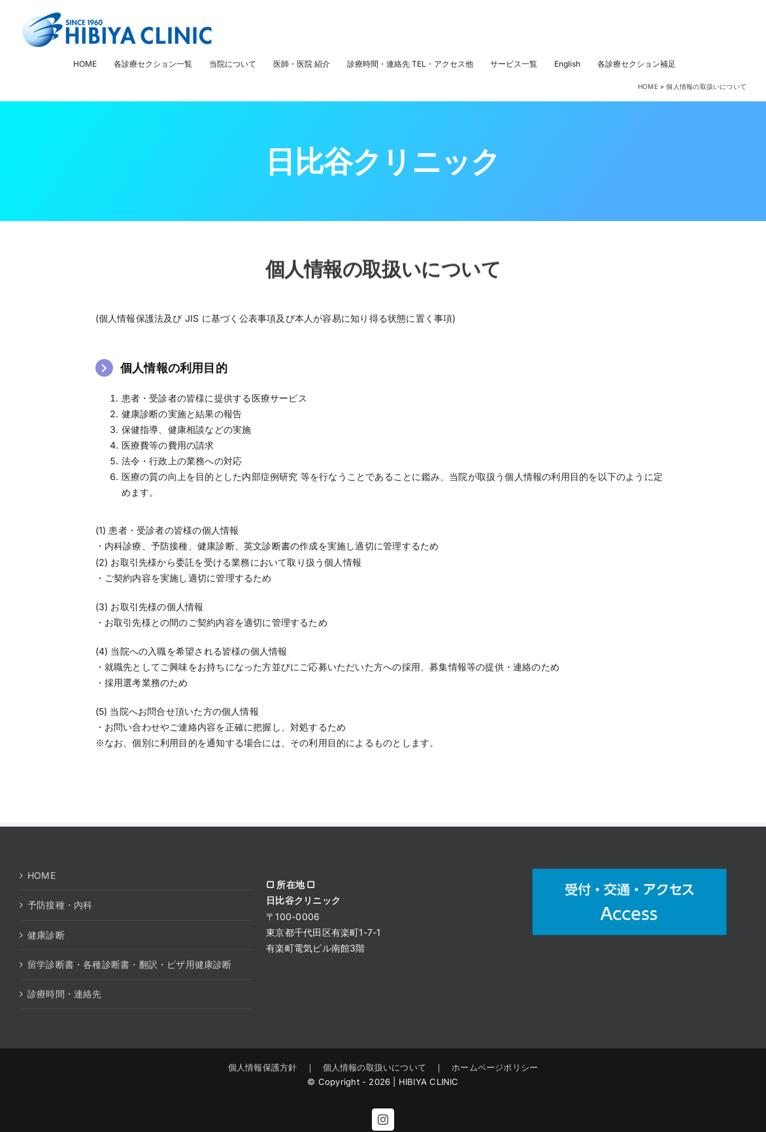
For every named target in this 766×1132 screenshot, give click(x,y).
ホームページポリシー (490, 1067)
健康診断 (46, 934)
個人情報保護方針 (267, 1067)
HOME (648, 86)
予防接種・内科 (59, 904)
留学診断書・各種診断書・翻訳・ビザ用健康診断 (129, 964)
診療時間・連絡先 (64, 993)
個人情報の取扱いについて (375, 1067)
